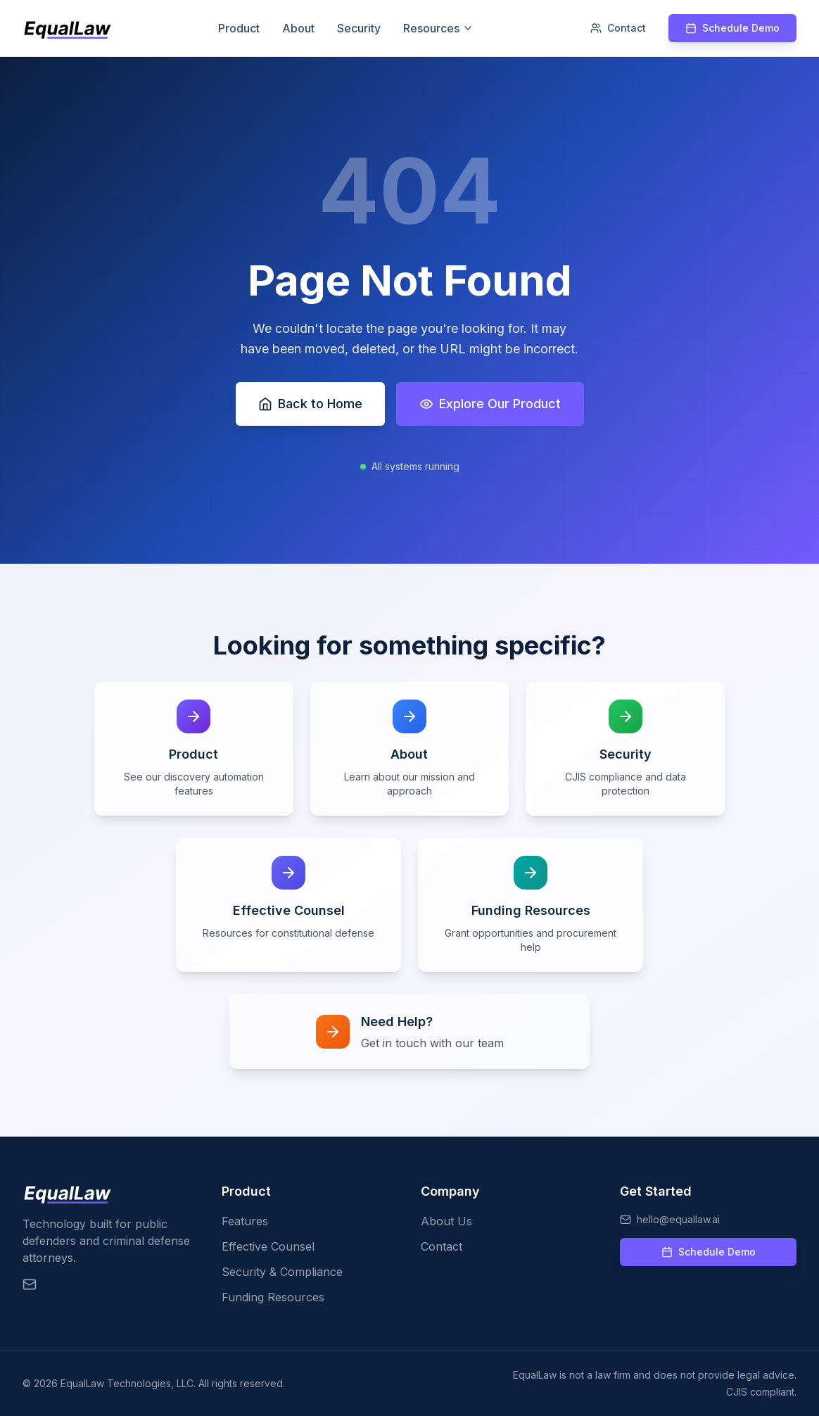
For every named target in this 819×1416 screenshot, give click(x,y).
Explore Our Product (490, 403)
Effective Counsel (268, 1246)
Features (245, 1221)
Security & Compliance (282, 1272)
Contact (618, 28)
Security (359, 28)
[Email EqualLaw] (30, 1284)
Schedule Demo (732, 28)
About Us (446, 1221)
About (298, 28)
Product (239, 28)
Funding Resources (273, 1297)
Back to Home (310, 403)
